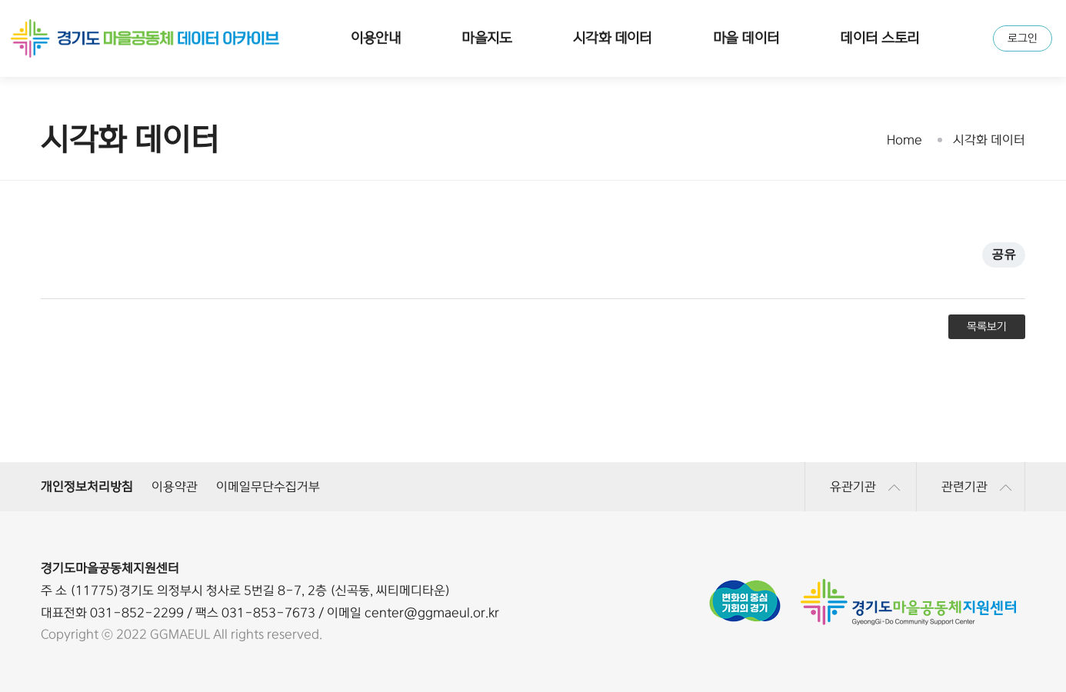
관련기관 (976, 487)
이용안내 (376, 38)
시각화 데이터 (612, 38)
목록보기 (987, 327)
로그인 (1023, 38)
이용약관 (175, 487)
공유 (1003, 254)
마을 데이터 (746, 38)
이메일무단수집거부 (268, 487)
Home (904, 140)
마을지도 (486, 38)
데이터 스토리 (879, 38)
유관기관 (865, 487)
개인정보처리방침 (87, 487)
